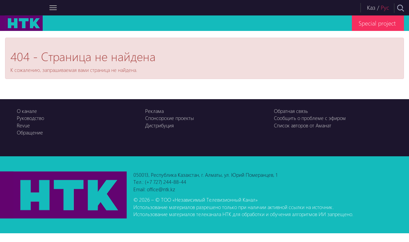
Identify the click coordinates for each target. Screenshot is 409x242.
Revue (23, 125)
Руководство (30, 118)
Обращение (30, 132)
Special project (377, 23)
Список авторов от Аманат (302, 125)
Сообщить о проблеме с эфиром (310, 118)
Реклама (154, 111)
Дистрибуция (159, 125)
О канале (27, 111)
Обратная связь (291, 111)
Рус (385, 7)
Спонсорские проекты (169, 118)
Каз (371, 7)
